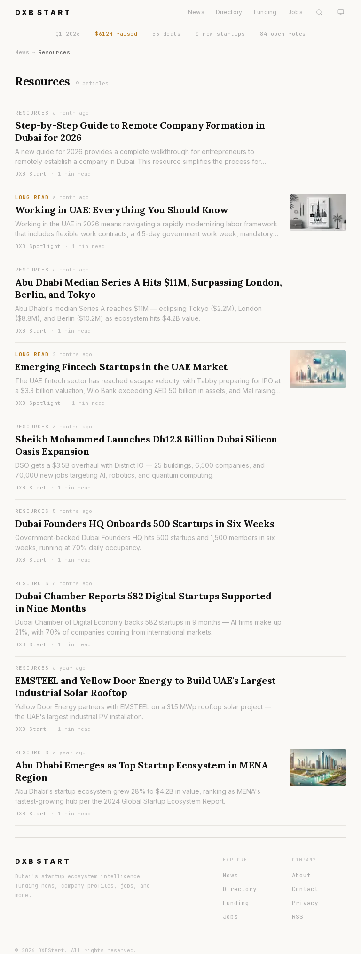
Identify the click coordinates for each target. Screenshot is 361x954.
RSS (297, 917)
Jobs (295, 12)
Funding (265, 12)
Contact (305, 889)
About (301, 875)
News (196, 12)
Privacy (305, 903)
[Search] (319, 12)
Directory (229, 12)
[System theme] (341, 12)
